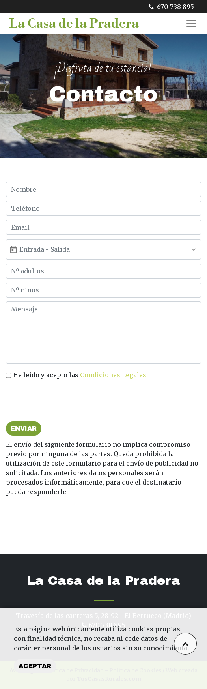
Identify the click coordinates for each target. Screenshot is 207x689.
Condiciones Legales (113, 375)
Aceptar (35, 666)
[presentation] (66, 402)
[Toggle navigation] (191, 23)
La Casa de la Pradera (74, 24)
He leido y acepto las (79, 375)
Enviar (24, 428)
